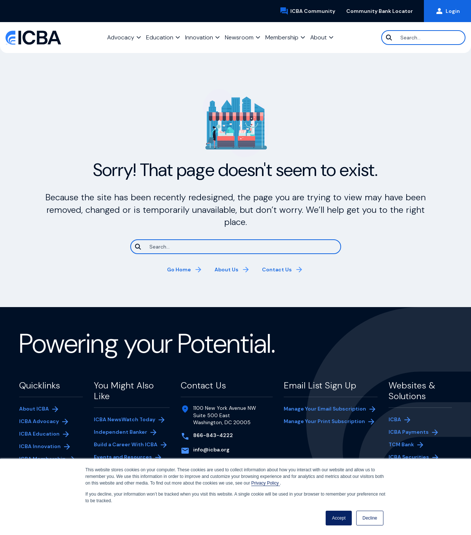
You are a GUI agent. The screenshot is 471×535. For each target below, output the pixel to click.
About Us (226, 269)
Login (447, 11)
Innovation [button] (199, 37)
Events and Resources (123, 457)
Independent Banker (120, 433)
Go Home (179, 269)
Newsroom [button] (239, 37)
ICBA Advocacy (39, 421)
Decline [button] (369, 518)
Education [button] (159, 37)
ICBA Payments (412, 433)
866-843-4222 (213, 435)
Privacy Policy (265, 483)
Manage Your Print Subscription (324, 422)
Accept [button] (339, 518)
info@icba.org (211, 449)
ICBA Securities (409, 457)
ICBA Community (310, 11)
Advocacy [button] (120, 37)
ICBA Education (39, 433)
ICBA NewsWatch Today (124, 419)
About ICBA (34, 408)
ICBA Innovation (40, 446)
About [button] (318, 37)
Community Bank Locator (382, 11)
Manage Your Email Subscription (325, 408)
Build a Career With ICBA (125, 444)
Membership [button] (281, 37)
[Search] (423, 37)
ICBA (395, 419)
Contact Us (277, 269)
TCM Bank (412, 445)
